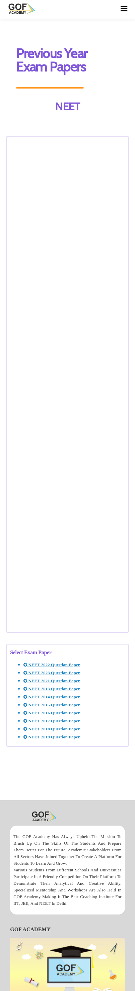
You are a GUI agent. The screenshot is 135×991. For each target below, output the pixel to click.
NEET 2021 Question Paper (51, 681)
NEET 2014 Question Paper (51, 697)
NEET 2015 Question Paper (51, 705)
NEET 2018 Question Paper (51, 729)
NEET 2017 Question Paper (51, 721)
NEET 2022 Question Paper (51, 665)
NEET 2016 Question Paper (51, 713)
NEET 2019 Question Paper (51, 737)
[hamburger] (124, 9)
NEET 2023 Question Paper (51, 673)
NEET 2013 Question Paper (51, 689)
